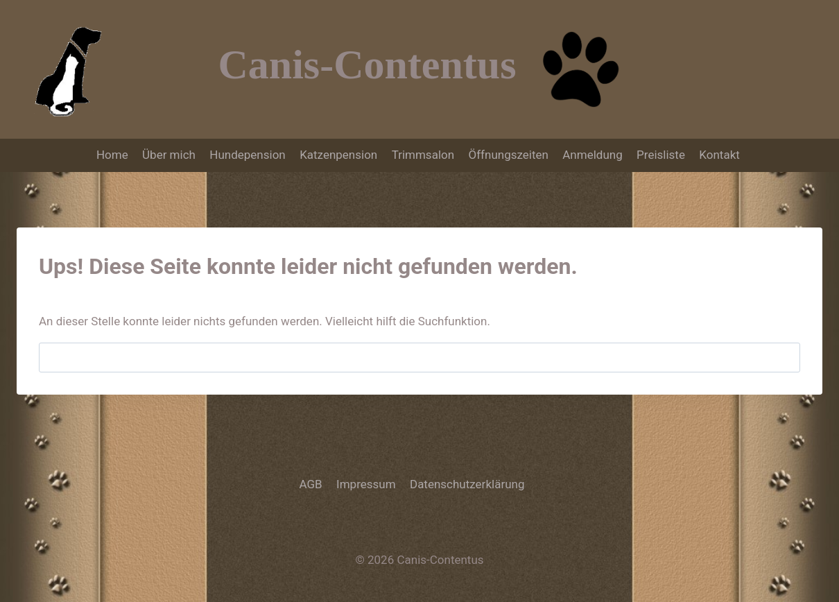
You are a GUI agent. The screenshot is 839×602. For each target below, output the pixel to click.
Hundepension (247, 155)
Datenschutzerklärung (467, 484)
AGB (311, 484)
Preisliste (661, 155)
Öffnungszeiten (508, 155)
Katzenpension (338, 155)
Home (112, 155)
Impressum (366, 484)
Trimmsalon (423, 155)
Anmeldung (592, 155)
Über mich (169, 155)
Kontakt (721, 155)
